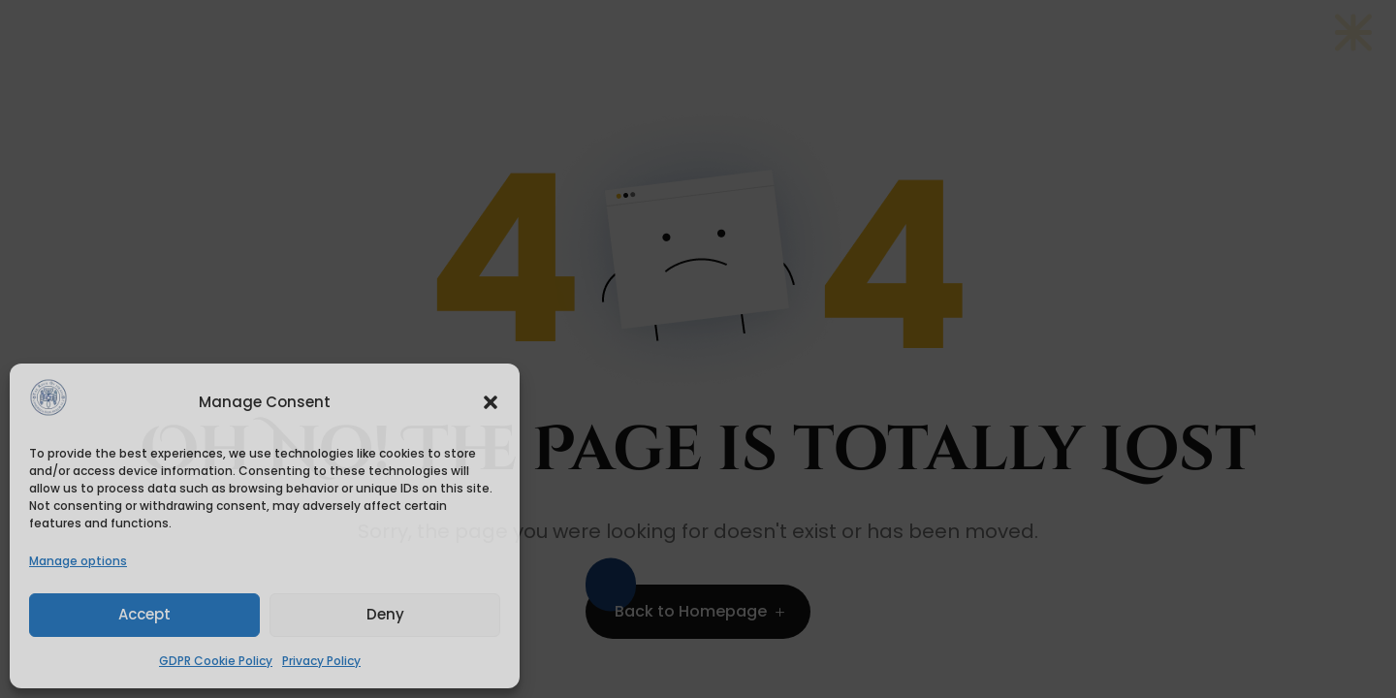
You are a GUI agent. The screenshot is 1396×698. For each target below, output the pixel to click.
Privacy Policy (321, 660)
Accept (144, 614)
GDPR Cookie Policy (215, 660)
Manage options (78, 561)
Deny (385, 614)
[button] (490, 402)
